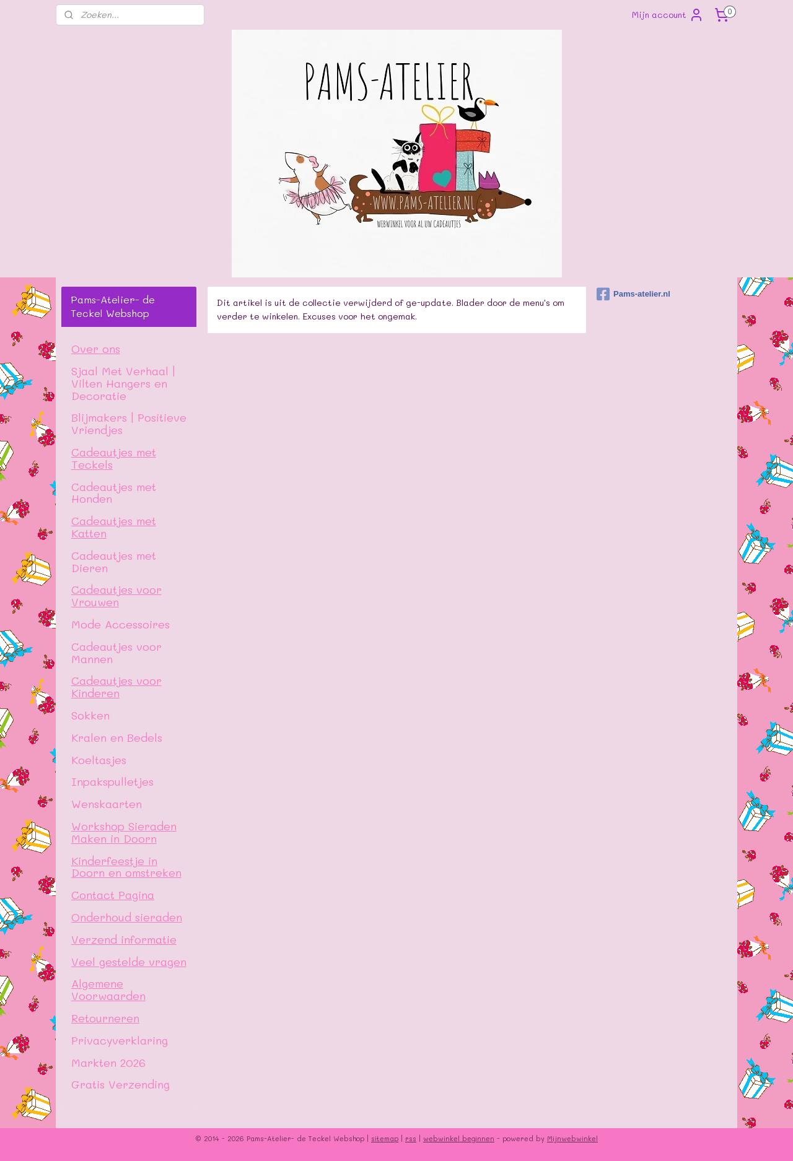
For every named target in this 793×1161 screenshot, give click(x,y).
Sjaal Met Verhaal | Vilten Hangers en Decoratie (123, 382)
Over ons (95, 348)
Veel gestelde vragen (128, 961)
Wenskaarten (106, 803)
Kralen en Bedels (116, 737)
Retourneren (105, 1018)
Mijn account (668, 14)
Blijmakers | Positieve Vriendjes (128, 423)
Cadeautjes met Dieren (113, 561)
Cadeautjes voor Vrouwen (116, 595)
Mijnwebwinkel (572, 1138)
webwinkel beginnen (458, 1138)
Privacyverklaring (119, 1040)
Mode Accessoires (120, 624)
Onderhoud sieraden (126, 917)
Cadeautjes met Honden (113, 492)
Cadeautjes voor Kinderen (116, 686)
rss (410, 1138)
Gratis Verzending (120, 1084)
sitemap (384, 1138)
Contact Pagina (112, 894)
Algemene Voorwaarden (108, 989)
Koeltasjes (98, 759)
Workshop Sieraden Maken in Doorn (124, 832)
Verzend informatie (124, 939)
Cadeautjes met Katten (113, 526)
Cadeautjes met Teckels (113, 458)
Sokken (90, 715)
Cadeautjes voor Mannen (116, 652)
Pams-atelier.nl (633, 294)
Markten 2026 (108, 1062)
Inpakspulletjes (112, 781)
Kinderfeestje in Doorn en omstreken (126, 866)
